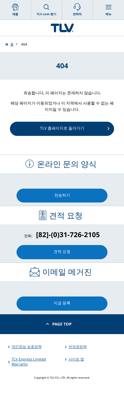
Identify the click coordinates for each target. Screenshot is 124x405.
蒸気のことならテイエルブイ (62, 28)
